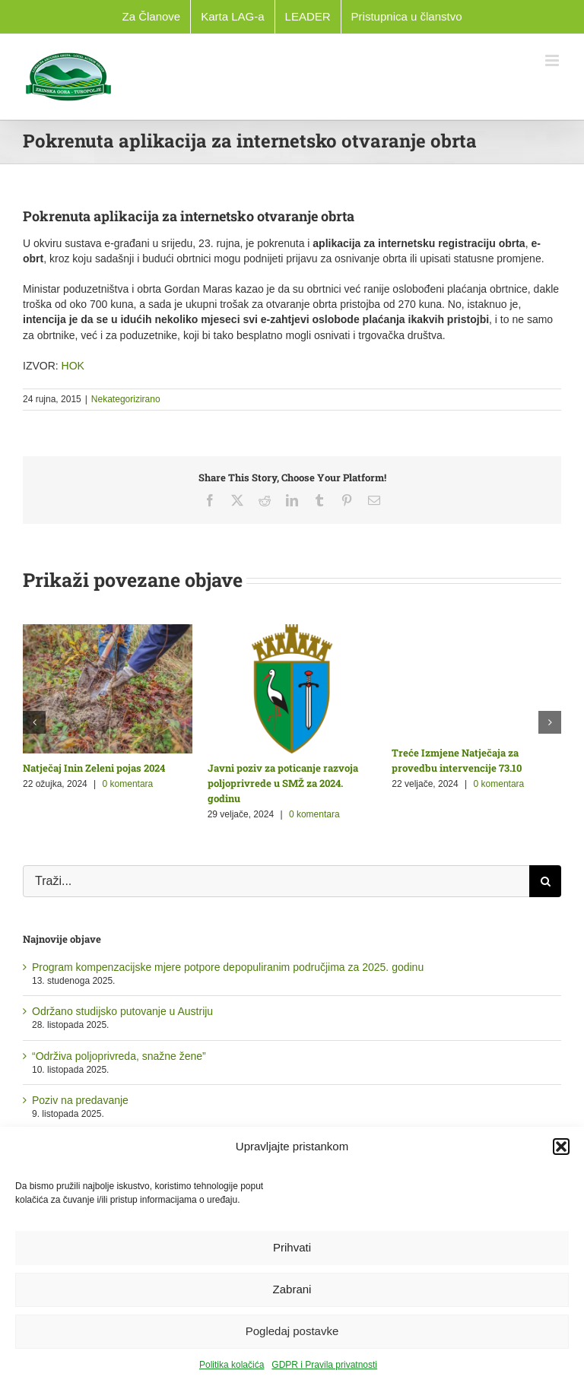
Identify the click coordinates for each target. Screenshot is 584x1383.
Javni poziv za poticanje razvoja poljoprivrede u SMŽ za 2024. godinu (283, 783)
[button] (561, 1146)
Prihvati (292, 1247)
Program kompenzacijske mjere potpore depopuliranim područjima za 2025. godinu (228, 967)
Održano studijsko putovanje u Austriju (122, 1011)
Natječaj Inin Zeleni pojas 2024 (94, 768)
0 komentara (128, 784)
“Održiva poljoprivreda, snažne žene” (119, 1056)
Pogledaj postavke (292, 1330)
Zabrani (292, 1289)
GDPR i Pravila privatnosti (324, 1364)
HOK (73, 366)
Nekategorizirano (125, 399)
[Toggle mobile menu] (553, 60)
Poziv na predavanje (80, 1100)
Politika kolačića (231, 1364)
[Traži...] (276, 881)
